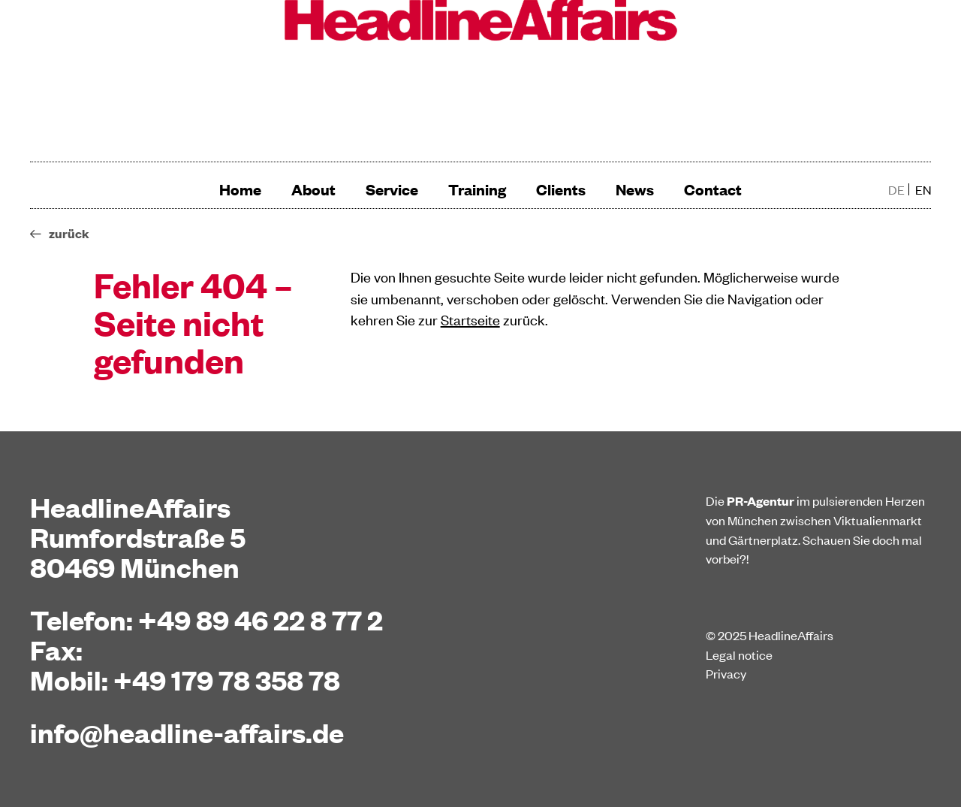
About (313, 189)
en (923, 189)
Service (392, 189)
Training (477, 189)
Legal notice (739, 654)
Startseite (470, 319)
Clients (561, 189)
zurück (69, 233)
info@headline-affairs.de (187, 732)
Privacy (726, 673)
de (896, 189)
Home (240, 189)
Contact (713, 189)
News (635, 189)
